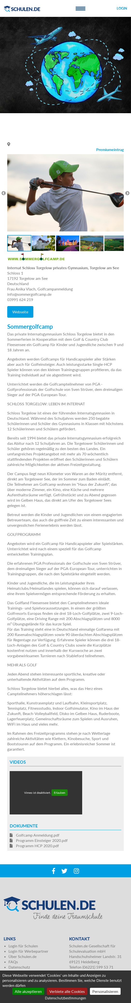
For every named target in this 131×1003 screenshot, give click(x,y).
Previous (3, 193)
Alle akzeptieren (28, 991)
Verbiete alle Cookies (67, 991)
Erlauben (59, 792)
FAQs (13, 961)
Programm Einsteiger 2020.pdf (39, 840)
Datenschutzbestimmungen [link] (65, 998)
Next (127, 193)
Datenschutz (19, 967)
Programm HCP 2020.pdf (34, 845)
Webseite (20, 311)
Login (122, 8)
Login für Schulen (23, 946)
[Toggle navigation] (80, 8)
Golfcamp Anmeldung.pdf (34, 835)
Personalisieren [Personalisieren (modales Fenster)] (105, 991)
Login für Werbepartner (28, 951)
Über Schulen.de (22, 956)
